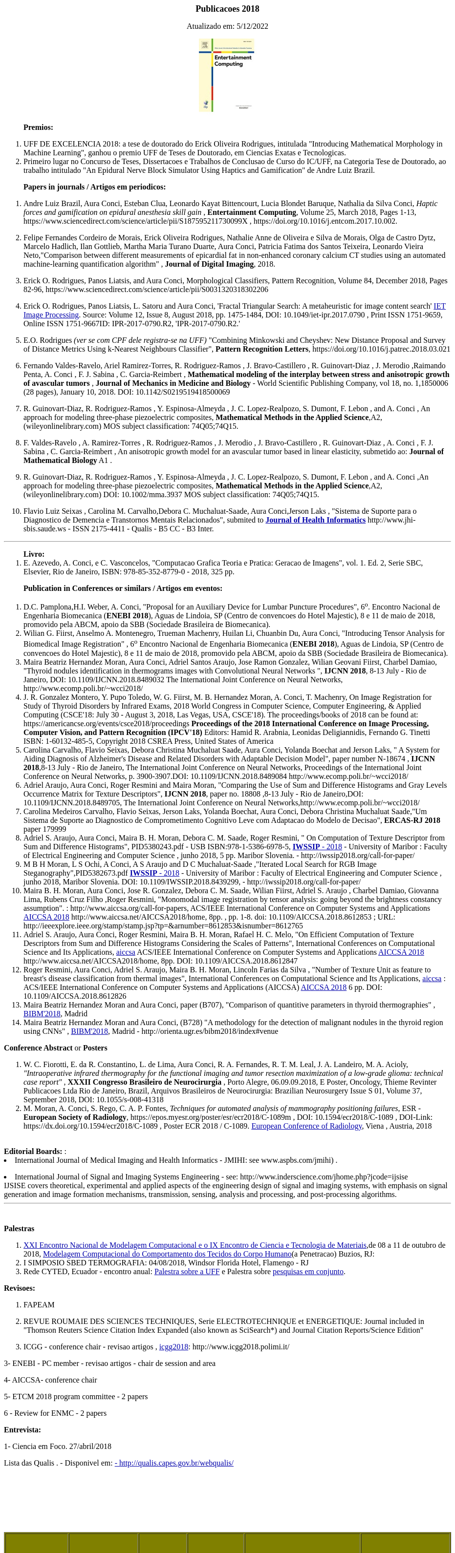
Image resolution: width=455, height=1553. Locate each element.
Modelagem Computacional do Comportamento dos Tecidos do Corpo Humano (167, 1254)
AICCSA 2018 (46, 917)
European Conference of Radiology (306, 1126)
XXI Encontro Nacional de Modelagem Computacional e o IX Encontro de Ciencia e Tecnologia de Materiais (195, 1245)
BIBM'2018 (42, 1013)
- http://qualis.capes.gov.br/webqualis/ (174, 1463)
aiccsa (125, 952)
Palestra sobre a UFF (187, 1271)
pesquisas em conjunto (308, 1271)
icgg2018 (174, 1347)
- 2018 (317, 846)
